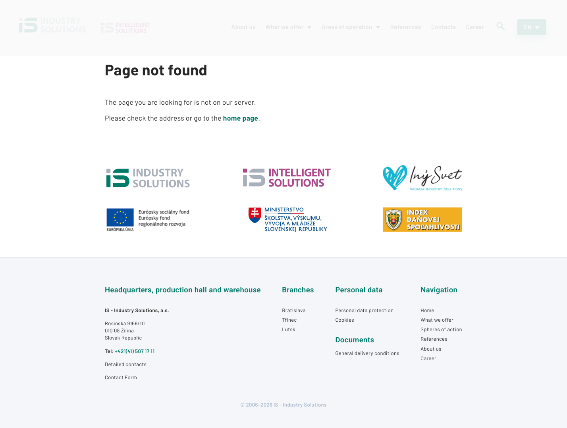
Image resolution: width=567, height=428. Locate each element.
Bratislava (293, 310)
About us (430, 348)
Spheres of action (441, 329)
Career (428, 358)
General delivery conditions (367, 353)
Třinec (289, 320)
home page (240, 117)
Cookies (344, 320)
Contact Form (121, 377)
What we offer (436, 320)
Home (427, 310)
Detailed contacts (126, 364)
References (433, 339)
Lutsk (288, 329)
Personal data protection (364, 310)
